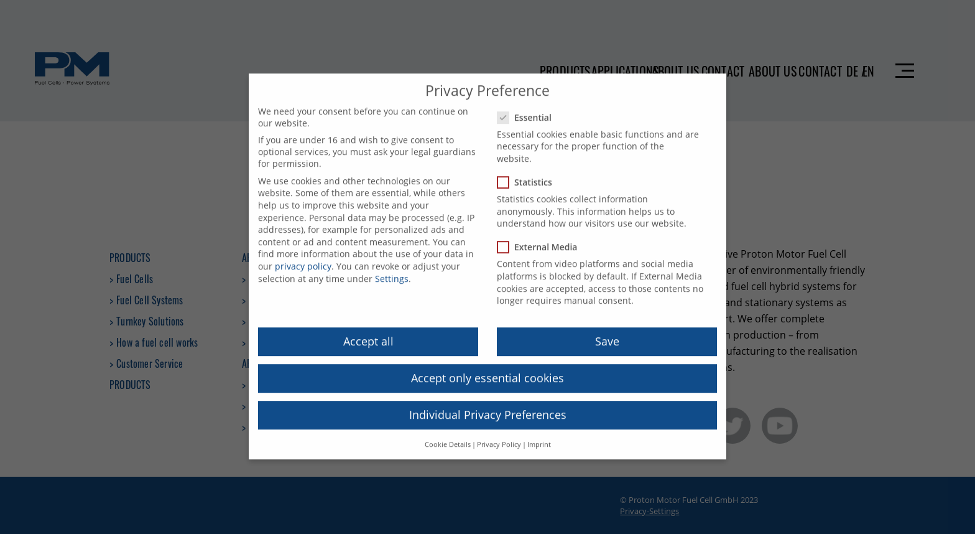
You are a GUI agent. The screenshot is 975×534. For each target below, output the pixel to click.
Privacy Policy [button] (499, 435)
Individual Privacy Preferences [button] (487, 405)
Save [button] (607, 332)
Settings (392, 269)
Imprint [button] (539, 435)
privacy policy (303, 257)
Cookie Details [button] (448, 435)
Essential (528, 109)
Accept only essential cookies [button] (487, 369)
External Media (541, 238)
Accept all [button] (368, 332)
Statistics (528, 173)
